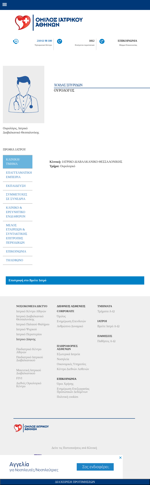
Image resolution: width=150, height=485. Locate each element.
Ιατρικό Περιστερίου (29, 334)
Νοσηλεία (63, 359)
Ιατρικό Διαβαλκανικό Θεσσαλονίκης (30, 318)
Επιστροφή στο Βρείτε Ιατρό (27, 280)
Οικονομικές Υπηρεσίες (71, 364)
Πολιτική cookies (67, 396)
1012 (91, 40)
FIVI (19, 378)
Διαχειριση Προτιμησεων (75, 481)
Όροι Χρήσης (65, 383)
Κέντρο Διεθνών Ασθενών (73, 369)
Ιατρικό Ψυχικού (26, 329)
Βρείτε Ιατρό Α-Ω (108, 326)
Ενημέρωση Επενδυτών (71, 321)
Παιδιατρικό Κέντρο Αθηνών (28, 350)
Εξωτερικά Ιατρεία (68, 354)
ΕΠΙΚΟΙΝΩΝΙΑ (127, 40)
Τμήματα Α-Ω (106, 311)
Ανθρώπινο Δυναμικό (70, 326)
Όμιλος (61, 316)
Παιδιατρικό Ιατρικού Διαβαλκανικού (29, 359)
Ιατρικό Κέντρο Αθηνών (31, 311)
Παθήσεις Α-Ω (106, 341)
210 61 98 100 (44, 40)
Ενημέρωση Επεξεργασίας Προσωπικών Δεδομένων (73, 390)
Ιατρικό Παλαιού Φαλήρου (32, 324)
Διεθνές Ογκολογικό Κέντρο (28, 385)
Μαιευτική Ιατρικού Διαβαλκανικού (28, 372)
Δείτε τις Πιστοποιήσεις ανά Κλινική (74, 447)
